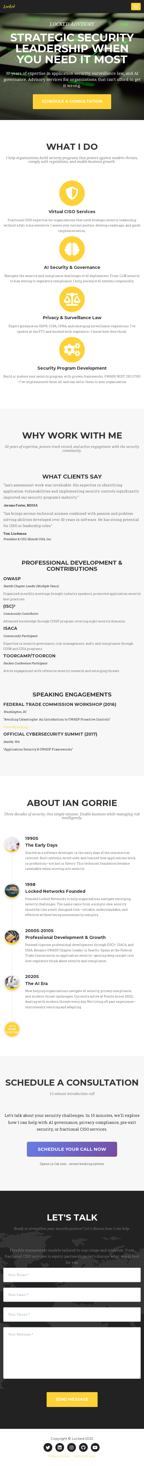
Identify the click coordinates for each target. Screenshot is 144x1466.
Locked (8, 6)
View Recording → (17, 727)
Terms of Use (84, 1456)
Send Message (72, 1399)
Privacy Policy (59, 1456)
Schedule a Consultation (72, 101)
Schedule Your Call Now (72, 1149)
